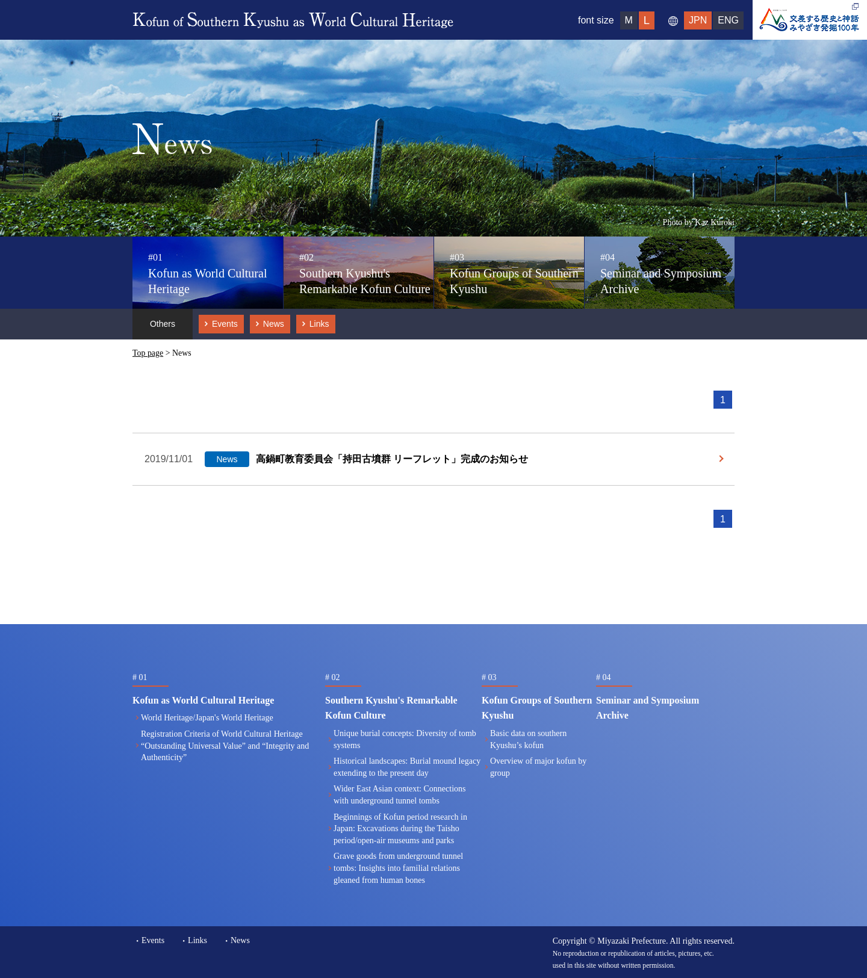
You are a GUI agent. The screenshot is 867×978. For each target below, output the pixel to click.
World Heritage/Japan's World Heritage (207, 717)
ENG (728, 20)
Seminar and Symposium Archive (660, 274)
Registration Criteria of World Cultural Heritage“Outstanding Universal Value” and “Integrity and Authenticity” (225, 745)
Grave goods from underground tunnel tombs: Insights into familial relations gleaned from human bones (398, 868)
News (273, 324)
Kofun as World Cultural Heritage (207, 274)
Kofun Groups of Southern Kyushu (514, 274)
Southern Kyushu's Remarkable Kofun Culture (364, 274)
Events (225, 324)
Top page (147, 352)
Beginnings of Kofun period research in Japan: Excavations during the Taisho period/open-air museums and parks (400, 828)
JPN (698, 20)
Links (319, 324)
